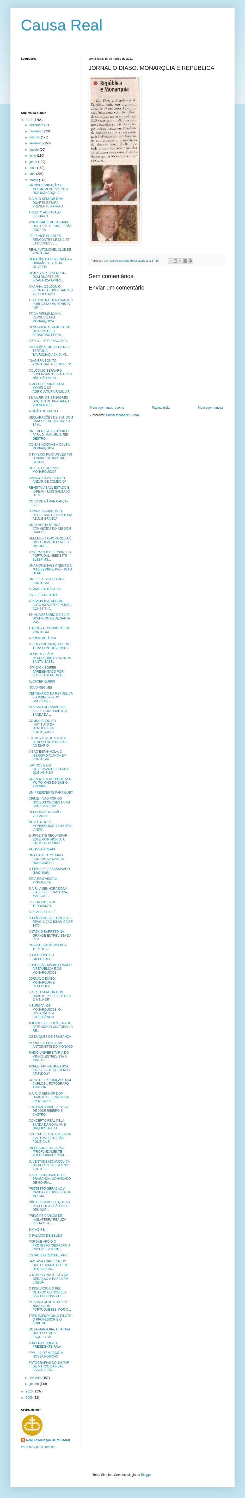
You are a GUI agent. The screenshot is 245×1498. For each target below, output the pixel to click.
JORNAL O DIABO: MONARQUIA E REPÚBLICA (42, 982)
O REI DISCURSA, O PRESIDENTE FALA (45, 1344)
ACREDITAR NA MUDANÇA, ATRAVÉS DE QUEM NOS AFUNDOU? (49, 1070)
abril (32, 174)
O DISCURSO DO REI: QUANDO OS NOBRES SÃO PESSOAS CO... (47, 1292)
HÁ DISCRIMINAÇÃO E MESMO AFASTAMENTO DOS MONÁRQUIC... (48, 189)
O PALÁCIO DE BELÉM (45, 1235)
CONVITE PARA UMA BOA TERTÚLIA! (47, 947)
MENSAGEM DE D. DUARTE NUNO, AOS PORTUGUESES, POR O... (50, 1305)
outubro (35, 137)
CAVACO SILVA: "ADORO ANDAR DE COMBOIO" (47, 479)
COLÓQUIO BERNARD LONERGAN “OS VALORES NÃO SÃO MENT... (50, 374)
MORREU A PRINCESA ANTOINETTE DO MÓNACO (51, 1044)
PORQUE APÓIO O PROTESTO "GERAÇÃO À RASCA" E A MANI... (49, 1245)
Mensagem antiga (210, 407)
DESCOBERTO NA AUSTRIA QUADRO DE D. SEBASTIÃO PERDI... (49, 331)
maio (33, 168)
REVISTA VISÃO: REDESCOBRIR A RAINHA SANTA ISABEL (50, 658)
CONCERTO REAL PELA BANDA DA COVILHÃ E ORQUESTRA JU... (47, 1124)
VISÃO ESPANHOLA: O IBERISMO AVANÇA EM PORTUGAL (47, 755)
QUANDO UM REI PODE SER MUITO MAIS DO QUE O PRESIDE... (50, 782)
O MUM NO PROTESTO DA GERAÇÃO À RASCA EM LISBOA (48, 1278)
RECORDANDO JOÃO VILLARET (45, 814)
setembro (36, 143)
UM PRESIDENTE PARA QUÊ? (51, 792)
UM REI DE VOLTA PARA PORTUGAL (46, 581)
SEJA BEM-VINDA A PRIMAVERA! (43, 880)
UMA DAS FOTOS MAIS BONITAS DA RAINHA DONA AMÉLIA (46, 859)
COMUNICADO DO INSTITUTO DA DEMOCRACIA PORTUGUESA (42, 726)
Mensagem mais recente (107, 407)
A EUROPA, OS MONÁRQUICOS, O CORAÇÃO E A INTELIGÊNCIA (45, 1011)
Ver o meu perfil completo (38, 1447)
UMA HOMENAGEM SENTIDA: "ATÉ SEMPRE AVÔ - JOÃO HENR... (50, 569)
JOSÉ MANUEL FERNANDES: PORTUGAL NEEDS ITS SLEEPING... (50, 555)
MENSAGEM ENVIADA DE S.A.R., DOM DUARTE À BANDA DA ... (48, 710)
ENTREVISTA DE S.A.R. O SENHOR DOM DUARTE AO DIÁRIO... (48, 741)
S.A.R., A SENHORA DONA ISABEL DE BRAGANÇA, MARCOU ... (48, 892)
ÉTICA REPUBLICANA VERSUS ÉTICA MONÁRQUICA (44, 317)
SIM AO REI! (37, 1229)
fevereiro (35, 1378)
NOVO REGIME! (40, 687)
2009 (30, 1397)
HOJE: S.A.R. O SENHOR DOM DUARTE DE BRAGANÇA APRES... (47, 277)
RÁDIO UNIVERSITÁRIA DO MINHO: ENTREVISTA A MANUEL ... (49, 1056)
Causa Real (62, 25)
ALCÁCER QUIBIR (42, 681)
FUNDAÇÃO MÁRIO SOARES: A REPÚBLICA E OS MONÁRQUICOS (50, 968)
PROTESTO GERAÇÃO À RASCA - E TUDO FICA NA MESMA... (50, 1192)
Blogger (146, 1475)
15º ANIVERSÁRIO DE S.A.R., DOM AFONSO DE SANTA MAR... (50, 618)
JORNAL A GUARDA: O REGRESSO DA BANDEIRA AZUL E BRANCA (50, 514)
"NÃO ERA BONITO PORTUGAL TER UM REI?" (50, 362)
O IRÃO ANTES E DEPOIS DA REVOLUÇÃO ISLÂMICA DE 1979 (51, 922)
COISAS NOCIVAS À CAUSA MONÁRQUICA (49, 446)
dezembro (36, 125)
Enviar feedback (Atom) (122, 415)
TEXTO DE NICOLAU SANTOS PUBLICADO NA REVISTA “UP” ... (51, 304)
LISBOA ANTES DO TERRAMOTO (43, 904)
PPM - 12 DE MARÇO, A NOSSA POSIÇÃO (46, 1354)
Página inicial (161, 407)
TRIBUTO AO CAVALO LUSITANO (45, 214)
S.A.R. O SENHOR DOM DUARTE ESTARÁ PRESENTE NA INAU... (47, 202)
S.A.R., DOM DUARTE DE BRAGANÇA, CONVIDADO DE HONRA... (50, 1178)
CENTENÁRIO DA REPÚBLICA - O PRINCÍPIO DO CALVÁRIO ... (51, 697)
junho (33, 162)
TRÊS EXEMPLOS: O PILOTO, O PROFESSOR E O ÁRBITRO (50, 1319)
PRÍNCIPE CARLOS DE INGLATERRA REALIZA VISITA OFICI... (47, 1219)
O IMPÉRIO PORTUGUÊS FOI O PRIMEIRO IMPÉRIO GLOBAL (50, 458)
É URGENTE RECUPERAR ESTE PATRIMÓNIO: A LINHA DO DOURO (48, 839)
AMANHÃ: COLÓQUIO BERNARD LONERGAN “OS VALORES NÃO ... (51, 290)
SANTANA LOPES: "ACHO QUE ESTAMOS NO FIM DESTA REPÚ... (48, 1265)
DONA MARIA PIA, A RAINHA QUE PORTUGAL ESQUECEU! (49, 1333)
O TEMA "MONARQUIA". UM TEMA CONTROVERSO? (49, 646)
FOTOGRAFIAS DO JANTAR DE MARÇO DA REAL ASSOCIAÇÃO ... (49, 1366)
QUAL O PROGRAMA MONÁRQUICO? (44, 470)
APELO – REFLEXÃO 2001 (48, 341)
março (34, 180)
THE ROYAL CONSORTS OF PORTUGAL (49, 630)
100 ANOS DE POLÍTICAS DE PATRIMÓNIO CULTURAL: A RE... (50, 1027)
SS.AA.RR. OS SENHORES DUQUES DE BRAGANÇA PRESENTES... (49, 401)
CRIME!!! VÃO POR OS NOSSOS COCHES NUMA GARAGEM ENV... (49, 802)
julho (33, 155)
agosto (34, 149)
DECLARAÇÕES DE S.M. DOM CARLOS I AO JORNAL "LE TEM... (51, 421)
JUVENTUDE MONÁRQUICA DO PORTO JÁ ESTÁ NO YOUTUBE (49, 1165)
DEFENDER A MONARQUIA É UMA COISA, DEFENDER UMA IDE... (50, 542)
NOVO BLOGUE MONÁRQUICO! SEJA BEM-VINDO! (50, 825)
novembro (36, 131)
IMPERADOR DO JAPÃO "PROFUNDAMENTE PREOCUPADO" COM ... (48, 1151)
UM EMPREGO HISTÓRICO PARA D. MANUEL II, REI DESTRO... (49, 434)
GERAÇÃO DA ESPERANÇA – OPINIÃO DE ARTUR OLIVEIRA (50, 263)
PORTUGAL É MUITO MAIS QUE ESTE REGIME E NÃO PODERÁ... (50, 226)
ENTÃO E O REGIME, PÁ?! (48, 1255)
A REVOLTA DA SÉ (42, 912)
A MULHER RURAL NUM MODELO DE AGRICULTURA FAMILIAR (49, 388)
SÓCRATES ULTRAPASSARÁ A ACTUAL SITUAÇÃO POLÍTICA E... (50, 1138)
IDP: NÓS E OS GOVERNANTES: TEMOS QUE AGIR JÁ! (49, 769)
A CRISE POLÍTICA (42, 638)
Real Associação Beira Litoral (48, 1440)
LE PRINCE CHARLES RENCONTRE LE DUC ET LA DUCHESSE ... (49, 239)
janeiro (34, 1384)
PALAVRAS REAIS (42, 849)
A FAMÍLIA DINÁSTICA (45, 589)
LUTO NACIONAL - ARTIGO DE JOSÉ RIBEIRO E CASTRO (48, 1110)
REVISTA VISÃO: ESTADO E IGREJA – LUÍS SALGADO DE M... (49, 491)
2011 (30, 120)
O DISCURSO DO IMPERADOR (41, 957)
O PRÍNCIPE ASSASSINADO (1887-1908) (49, 870)
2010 (30, 1391)
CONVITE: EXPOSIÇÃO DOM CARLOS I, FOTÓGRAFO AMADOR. (50, 1083)
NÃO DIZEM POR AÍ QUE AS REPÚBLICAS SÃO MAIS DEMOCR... (49, 1206)
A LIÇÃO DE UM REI (43, 411)
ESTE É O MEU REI (43, 595)
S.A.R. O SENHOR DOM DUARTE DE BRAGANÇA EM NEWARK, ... (49, 1097)
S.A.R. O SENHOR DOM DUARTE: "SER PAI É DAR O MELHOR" (50, 996)
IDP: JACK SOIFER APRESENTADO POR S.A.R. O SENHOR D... (47, 671)
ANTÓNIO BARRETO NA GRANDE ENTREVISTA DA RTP (50, 935)
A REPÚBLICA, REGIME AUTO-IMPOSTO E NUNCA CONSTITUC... (50, 605)
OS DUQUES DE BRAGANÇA (50, 1037)
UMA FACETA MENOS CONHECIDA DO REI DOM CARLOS (50, 528)
